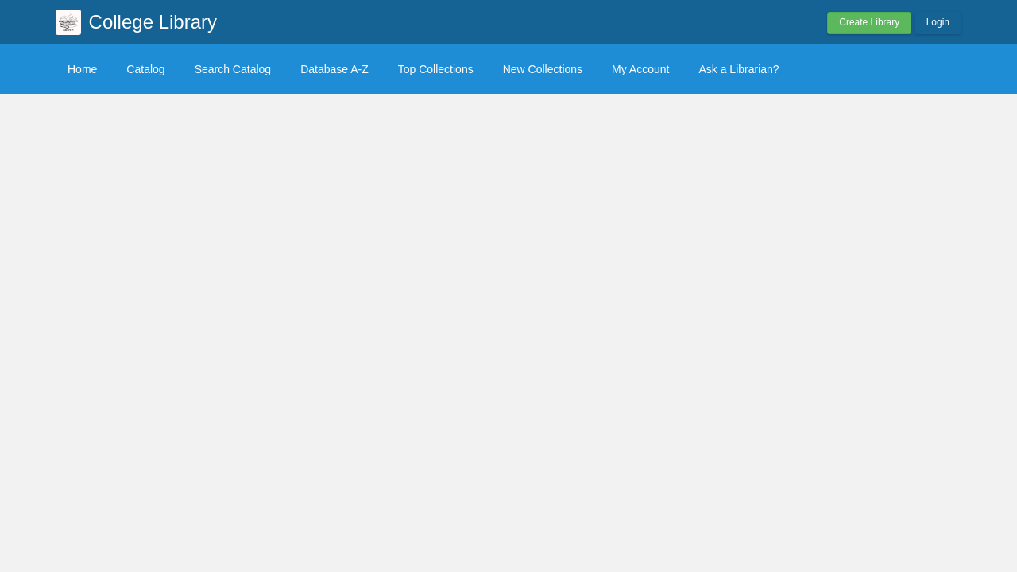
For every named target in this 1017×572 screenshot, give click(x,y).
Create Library (869, 22)
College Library (153, 22)
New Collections (542, 69)
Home (82, 69)
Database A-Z (334, 69)
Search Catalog (233, 69)
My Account (640, 69)
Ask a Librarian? (738, 69)
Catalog (145, 69)
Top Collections (436, 69)
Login (937, 22)
